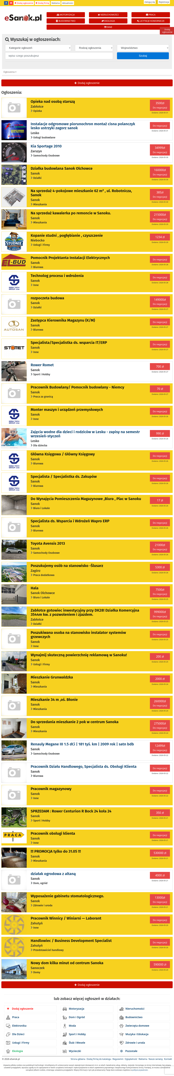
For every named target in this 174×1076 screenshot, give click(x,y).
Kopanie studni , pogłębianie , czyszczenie (67, 235)
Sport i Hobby (74, 1034)
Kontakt (168, 1059)
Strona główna (78, 1059)
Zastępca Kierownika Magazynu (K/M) (63, 320)
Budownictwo (131, 1017)
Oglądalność (131, 1059)
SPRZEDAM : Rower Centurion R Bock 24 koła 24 (71, 811)
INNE (108, 27)
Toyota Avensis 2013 (48, 543)
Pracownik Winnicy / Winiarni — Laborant (66, 918)
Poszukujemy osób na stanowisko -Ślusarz (67, 565)
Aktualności (67, 3)
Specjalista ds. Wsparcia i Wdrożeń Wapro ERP (70, 521)
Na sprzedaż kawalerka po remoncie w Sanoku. (71, 213)
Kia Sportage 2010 (46, 146)
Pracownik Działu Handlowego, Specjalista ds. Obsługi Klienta (84, 766)
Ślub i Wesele (74, 1043)
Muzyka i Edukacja (134, 1034)
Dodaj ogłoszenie (24, 3)
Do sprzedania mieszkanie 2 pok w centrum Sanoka (75, 722)
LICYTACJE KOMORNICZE (151, 20)
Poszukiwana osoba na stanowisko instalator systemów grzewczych (78, 634)
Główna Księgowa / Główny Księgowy (63, 454)
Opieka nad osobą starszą (53, 101)
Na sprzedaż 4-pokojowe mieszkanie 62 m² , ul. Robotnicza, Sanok (81, 193)
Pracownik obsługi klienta (53, 833)
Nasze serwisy (156, 1059)
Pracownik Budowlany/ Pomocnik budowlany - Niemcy (77, 387)
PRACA (150, 14)
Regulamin (118, 1059)
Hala (34, 588)
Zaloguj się (150, 2)
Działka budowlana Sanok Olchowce (62, 168)
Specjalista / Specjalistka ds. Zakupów (64, 476)
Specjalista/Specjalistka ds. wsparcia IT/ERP (69, 342)
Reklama (56, 3)
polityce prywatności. (140, 1070)
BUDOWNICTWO (65, 20)
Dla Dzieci (15, 1034)
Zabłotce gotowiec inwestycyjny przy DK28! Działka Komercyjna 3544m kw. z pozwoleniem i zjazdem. (85, 612)
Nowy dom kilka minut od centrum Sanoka (67, 963)
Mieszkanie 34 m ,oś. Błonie (54, 699)
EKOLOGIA (108, 20)
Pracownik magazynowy (51, 789)
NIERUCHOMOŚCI (108, 14)
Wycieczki (72, 1051)
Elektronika (16, 1026)
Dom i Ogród (74, 1017)
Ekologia (14, 1051)
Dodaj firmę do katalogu (99, 1059)
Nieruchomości (131, 1009)
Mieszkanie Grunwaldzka (52, 677)
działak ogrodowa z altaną (53, 874)
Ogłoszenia (9, 71)
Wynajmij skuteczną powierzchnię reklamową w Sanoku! (79, 655)
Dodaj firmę (42, 3)
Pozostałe (128, 1051)
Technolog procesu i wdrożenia (57, 275)
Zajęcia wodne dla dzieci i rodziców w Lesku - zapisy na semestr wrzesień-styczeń (85, 434)
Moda (69, 1026)
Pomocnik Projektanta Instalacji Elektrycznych (70, 257)
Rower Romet (42, 365)
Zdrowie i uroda (132, 1043)
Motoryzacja (73, 1009)
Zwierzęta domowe (134, 1026)
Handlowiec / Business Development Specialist (71, 940)
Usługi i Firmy (17, 1043)
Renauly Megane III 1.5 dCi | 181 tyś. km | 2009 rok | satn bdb (82, 744)
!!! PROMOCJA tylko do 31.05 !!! (56, 851)
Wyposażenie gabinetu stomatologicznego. (67, 896)
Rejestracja (164, 2)
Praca (12, 1017)
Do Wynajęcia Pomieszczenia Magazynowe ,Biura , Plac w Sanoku (86, 499)
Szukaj (143, 55)
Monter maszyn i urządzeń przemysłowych (67, 409)
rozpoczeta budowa (47, 298)
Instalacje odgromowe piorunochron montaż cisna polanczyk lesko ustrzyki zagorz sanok (83, 126)
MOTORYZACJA (66, 14)
